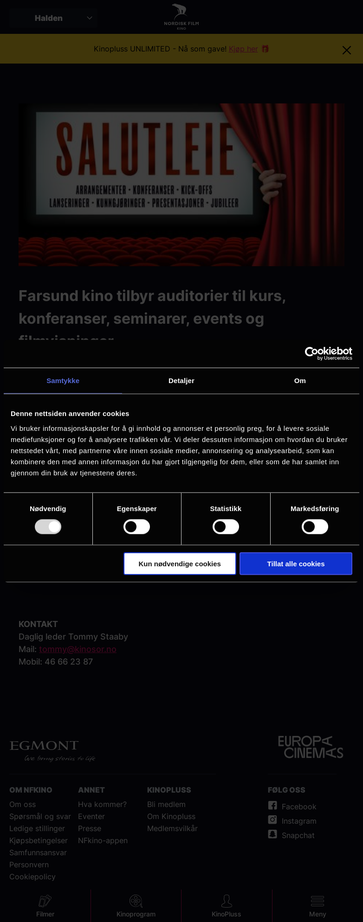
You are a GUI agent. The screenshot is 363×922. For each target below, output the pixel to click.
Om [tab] (300, 380)
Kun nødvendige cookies (179, 563)
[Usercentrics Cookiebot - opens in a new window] (311, 354)
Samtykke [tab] (62, 380)
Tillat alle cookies (296, 563)
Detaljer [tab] (181, 380)
